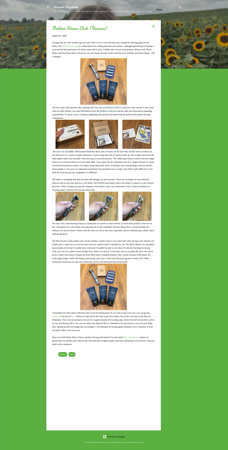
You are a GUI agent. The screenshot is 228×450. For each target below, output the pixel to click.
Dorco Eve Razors (131, 337)
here (73, 316)
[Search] (180, 7)
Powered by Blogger (114, 436)
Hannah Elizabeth (65, 7)
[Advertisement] (172, 63)
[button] (153, 27)
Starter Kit (56, 316)
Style (72, 354)
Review (62, 354)
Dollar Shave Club (70, 46)
